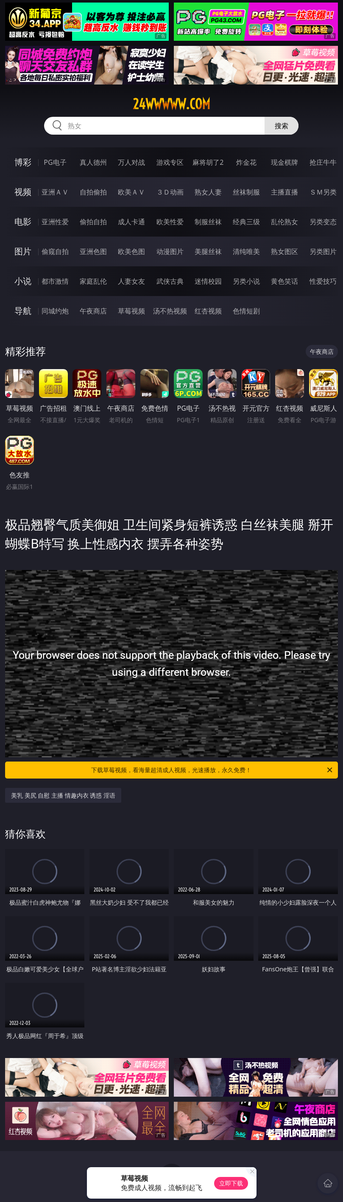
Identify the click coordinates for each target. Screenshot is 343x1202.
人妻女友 (131, 281)
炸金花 (246, 162)
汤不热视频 (170, 311)
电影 (22, 221)
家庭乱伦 (93, 281)
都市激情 (55, 281)
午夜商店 (93, 311)
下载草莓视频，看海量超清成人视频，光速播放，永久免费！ (212, 770)
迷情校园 (208, 281)
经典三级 (246, 221)
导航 (22, 310)
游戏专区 (170, 162)
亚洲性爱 (55, 221)
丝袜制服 (246, 192)
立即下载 (231, 1183)
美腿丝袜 (208, 251)
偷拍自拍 (93, 221)
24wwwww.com (171, 104)
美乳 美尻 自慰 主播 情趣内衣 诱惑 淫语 (63, 795)
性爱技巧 (323, 281)
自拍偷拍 (93, 192)
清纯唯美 (246, 251)
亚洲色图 (93, 251)
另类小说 (246, 281)
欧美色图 (131, 251)
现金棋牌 (284, 162)
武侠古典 (170, 281)
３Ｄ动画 (170, 192)
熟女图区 (284, 251)
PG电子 (55, 162)
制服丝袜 (208, 221)
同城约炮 (55, 311)
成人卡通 (131, 221)
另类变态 (323, 221)
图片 (22, 251)
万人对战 (131, 162)
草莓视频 (131, 311)
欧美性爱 (170, 221)
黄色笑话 (284, 281)
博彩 (22, 162)
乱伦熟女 (284, 221)
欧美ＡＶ (131, 192)
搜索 (281, 125)
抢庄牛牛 (323, 162)
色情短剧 (246, 311)
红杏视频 (208, 311)
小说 (22, 281)
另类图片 (323, 251)
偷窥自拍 (55, 251)
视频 (22, 192)
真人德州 (93, 162)
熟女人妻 (208, 192)
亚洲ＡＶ (55, 192)
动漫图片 (170, 251)
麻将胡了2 (207, 162)
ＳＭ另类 (323, 192)
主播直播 (284, 192)
